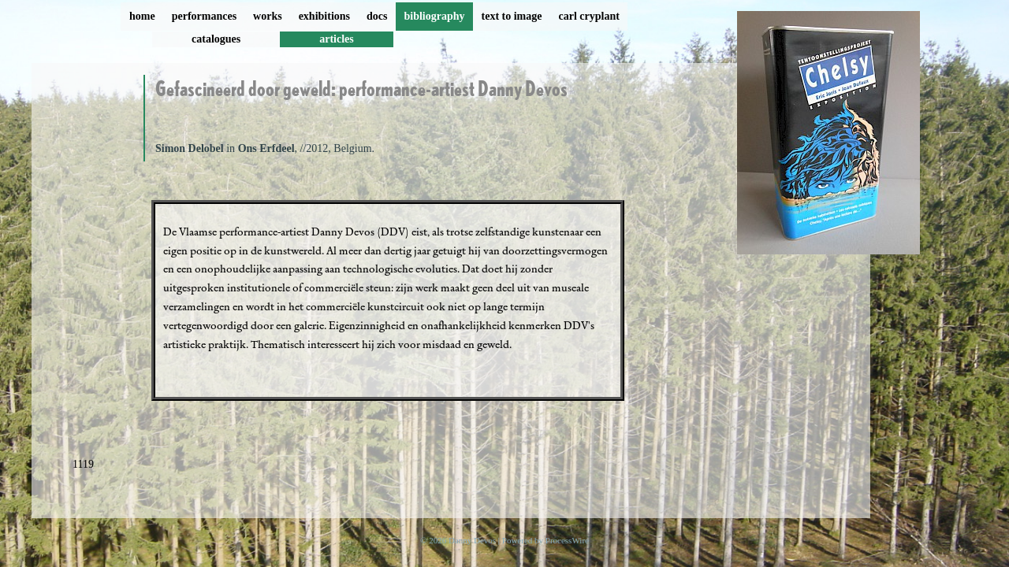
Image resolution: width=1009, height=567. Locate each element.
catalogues (216, 39)
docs (377, 16)
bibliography (434, 16)
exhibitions (324, 16)
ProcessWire (567, 540)
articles (336, 39)
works (267, 16)
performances (204, 16)
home (142, 16)
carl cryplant (588, 16)
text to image (512, 16)
